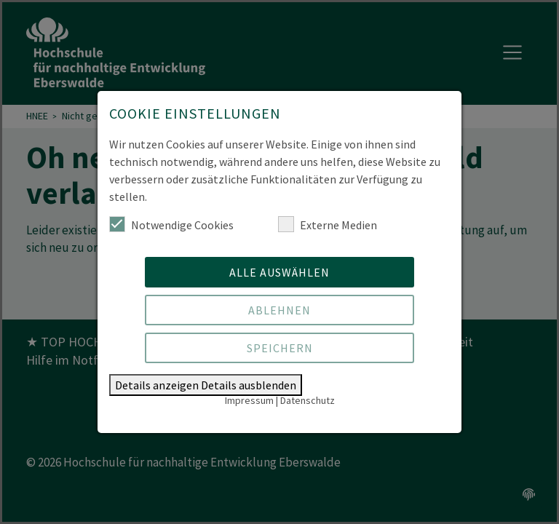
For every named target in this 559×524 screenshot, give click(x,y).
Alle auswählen (279, 272)
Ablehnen (279, 310)
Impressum (249, 400)
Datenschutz (307, 400)
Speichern (280, 348)
